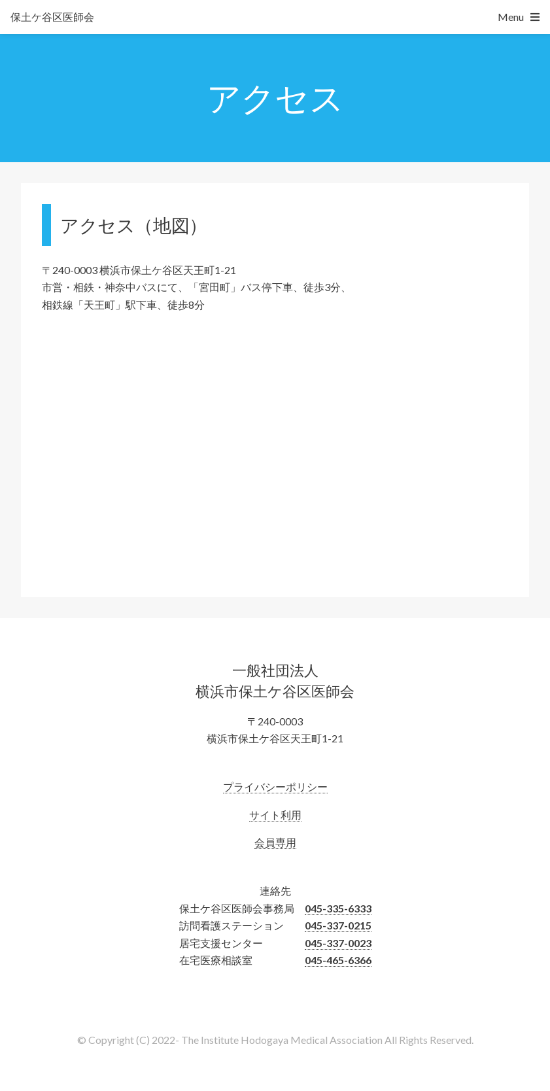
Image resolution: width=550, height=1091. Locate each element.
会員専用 (275, 842)
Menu (511, 16)
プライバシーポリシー (275, 786)
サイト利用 (275, 814)
